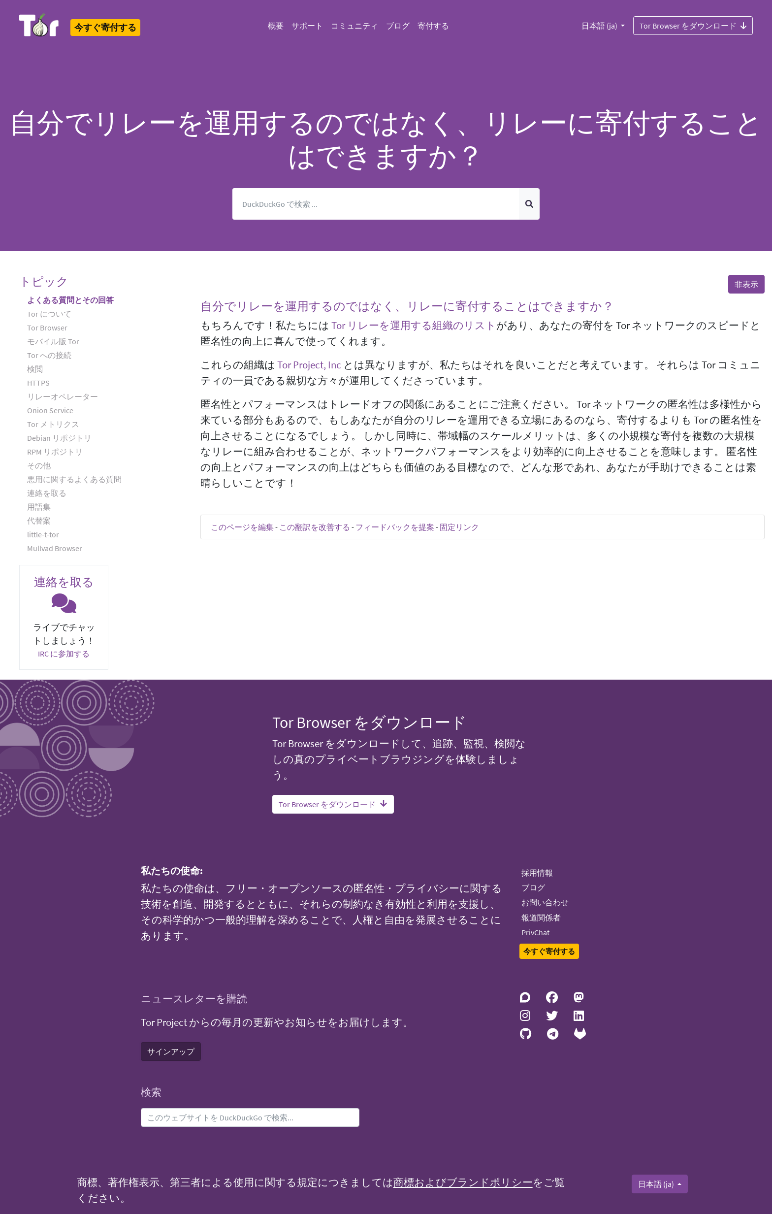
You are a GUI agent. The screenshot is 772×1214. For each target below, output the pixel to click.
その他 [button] (39, 465)
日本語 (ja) (600, 26)
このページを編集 (242, 527)
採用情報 (537, 873)
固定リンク (459, 527)
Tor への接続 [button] (49, 355)
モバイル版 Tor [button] (53, 341)
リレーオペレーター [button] (62, 396)
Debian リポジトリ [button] (59, 438)
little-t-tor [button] (43, 534)
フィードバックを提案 (394, 527)
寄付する (433, 26)
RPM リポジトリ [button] (55, 452)
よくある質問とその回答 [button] (70, 300)
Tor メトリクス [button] (53, 424)
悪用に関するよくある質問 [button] (74, 479)
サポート (307, 26)
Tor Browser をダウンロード (693, 25)
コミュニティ (354, 26)
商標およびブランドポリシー (463, 1182)
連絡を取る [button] (46, 493)
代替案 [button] (39, 520)
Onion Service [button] (50, 410)
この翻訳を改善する (314, 527)
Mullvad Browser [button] (54, 548)
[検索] (375, 204)
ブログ (398, 26)
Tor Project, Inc (309, 365)
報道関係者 (541, 917)
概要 (276, 26)
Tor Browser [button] (47, 327)
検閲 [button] (35, 369)
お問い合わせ (545, 902)
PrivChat (535, 932)
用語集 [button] (39, 507)
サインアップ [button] (170, 1051)
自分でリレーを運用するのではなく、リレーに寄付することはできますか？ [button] (407, 306)
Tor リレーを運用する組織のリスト (413, 325)
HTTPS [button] (38, 383)
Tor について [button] (49, 314)
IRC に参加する (64, 653)
